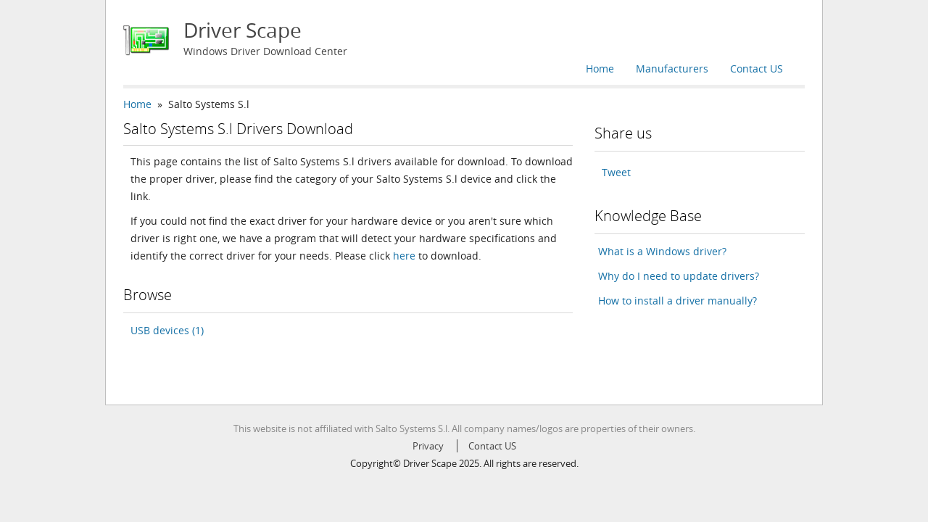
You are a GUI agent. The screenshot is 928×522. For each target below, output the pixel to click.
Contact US (756, 68)
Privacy (428, 445)
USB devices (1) (167, 330)
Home (600, 68)
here (404, 255)
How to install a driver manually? (677, 300)
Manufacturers (672, 68)
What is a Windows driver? (662, 251)
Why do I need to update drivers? (678, 276)
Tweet (616, 172)
